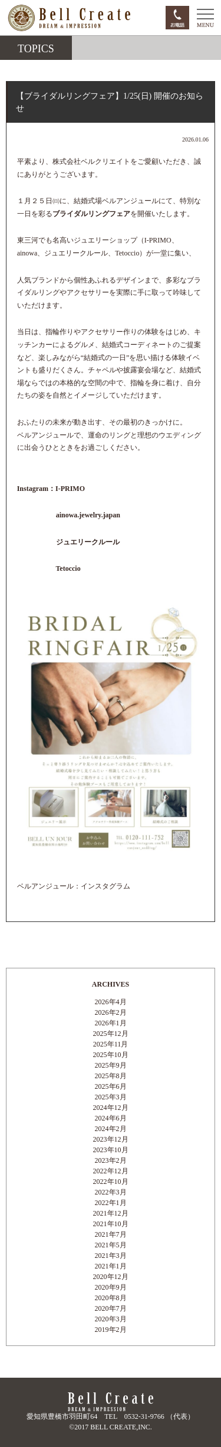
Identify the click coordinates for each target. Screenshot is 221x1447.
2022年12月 (110, 1171)
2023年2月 (111, 1160)
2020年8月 (111, 1298)
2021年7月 (111, 1234)
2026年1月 (111, 1023)
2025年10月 (110, 1055)
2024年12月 (110, 1107)
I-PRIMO (70, 488)
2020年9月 (111, 1287)
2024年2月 (111, 1129)
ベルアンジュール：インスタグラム (73, 886)
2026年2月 (111, 1012)
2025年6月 (111, 1086)
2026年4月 (111, 1002)
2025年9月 (111, 1065)
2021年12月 (110, 1213)
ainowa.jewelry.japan (87, 515)
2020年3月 (111, 1319)
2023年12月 (110, 1139)
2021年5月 (111, 1245)
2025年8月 (111, 1076)
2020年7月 (111, 1308)
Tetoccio (67, 568)
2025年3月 (111, 1097)
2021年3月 (111, 1255)
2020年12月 (110, 1277)
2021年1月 (111, 1266)
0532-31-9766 (144, 1416)
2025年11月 (110, 1044)
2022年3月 (111, 1192)
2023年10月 (110, 1150)
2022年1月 (111, 1203)
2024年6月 (111, 1118)
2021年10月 (110, 1224)
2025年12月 (110, 1033)
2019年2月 (111, 1329)
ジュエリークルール (88, 542)
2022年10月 (110, 1181)
